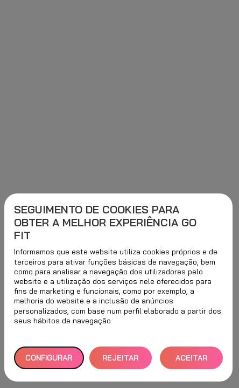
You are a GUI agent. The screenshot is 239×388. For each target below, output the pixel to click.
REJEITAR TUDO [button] (120, 361)
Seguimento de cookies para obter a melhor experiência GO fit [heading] (105, 222)
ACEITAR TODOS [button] (191, 361)
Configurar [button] (48, 358)
